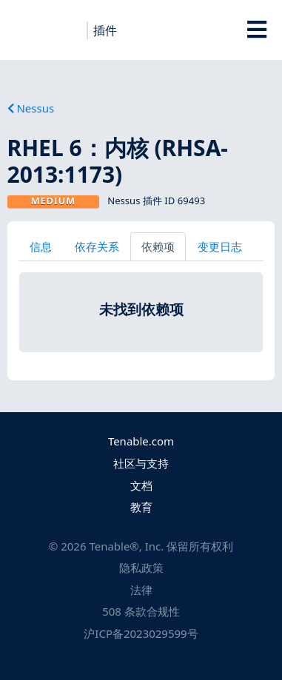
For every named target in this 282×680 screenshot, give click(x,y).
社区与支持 (141, 463)
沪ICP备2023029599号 (141, 633)
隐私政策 (141, 567)
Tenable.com (141, 441)
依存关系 (97, 246)
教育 (141, 506)
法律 (141, 589)
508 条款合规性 (141, 611)
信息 (41, 246)
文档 (141, 485)
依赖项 (158, 246)
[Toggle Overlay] (256, 29)
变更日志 (220, 246)
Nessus (31, 108)
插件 (105, 30)
